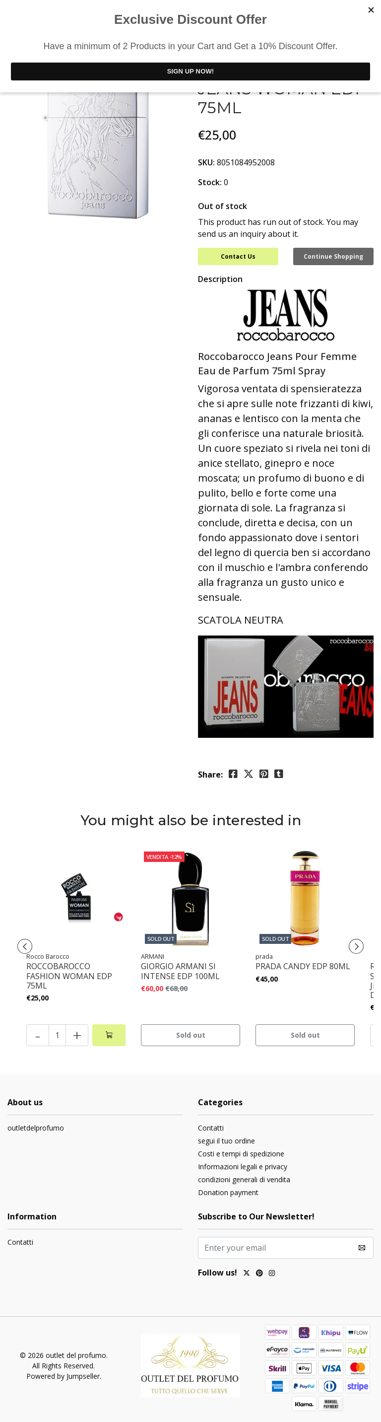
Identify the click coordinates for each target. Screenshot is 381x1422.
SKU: (206, 162)
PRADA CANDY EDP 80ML (302, 966)
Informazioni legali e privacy (242, 1166)
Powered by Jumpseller (63, 1376)
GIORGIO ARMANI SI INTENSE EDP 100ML (180, 971)
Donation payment (228, 1192)
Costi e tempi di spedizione (241, 1153)
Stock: (210, 182)
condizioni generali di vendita (244, 1179)
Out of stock (222, 206)
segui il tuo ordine (226, 1140)
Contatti (211, 1128)
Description (220, 279)
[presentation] (24, 946)
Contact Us (238, 256)
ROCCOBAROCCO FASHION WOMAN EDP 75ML (69, 976)
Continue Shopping (333, 256)
